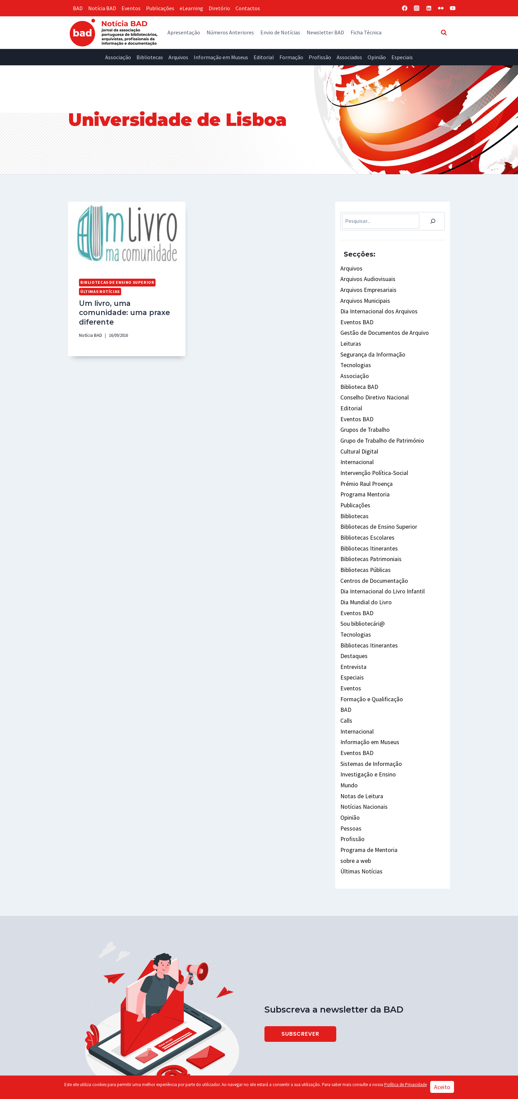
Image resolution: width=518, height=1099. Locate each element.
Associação (118, 57)
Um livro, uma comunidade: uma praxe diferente (126, 306)
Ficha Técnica (366, 32)
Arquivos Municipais (363, 297)
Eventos (131, 8)
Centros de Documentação (371, 552)
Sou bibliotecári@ (361, 591)
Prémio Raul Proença (365, 463)
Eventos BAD (355, 317)
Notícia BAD (102, 8)
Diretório (219, 8)
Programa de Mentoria (366, 797)
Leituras (349, 336)
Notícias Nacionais (362, 757)
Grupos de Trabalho (363, 414)
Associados (349, 57)
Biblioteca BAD (357, 375)
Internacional (356, 444)
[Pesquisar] (433, 221)
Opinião (377, 57)
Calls (346, 679)
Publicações (160, 8)
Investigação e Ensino (365, 728)
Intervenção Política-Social (372, 454)
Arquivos (178, 57)
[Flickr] (440, 8)
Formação (291, 57)
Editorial (264, 57)
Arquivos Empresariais (366, 287)
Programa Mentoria (363, 473)
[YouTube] (452, 8)
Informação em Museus (221, 57)
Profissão (320, 57)
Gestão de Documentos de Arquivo (379, 326)
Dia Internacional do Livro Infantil (379, 561)
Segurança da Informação (370, 346)
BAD (78, 8)
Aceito (442, 1087)
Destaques (352, 620)
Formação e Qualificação (369, 659)
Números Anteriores (230, 32)
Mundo (348, 738)
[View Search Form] (444, 32)
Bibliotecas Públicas (364, 542)
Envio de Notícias (280, 32)
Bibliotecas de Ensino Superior (114, 282)
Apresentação (183, 32)
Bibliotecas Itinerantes (367, 522)
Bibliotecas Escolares (365, 512)
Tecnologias (354, 356)
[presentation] (126, 235)
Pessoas (349, 777)
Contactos (248, 8)
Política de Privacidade (405, 1084)
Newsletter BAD (325, 32)
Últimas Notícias (99, 290)
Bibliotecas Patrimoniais (369, 532)
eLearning (191, 8)
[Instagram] (416, 8)
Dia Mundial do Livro (363, 571)
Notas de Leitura (359, 748)
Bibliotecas (149, 57)
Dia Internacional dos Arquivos (375, 307)
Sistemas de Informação (368, 718)
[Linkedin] (428, 8)
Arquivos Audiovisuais (364, 277)
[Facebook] (404, 8)
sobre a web (354, 806)
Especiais (402, 57)
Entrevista (352, 630)
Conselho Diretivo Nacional (372, 385)
